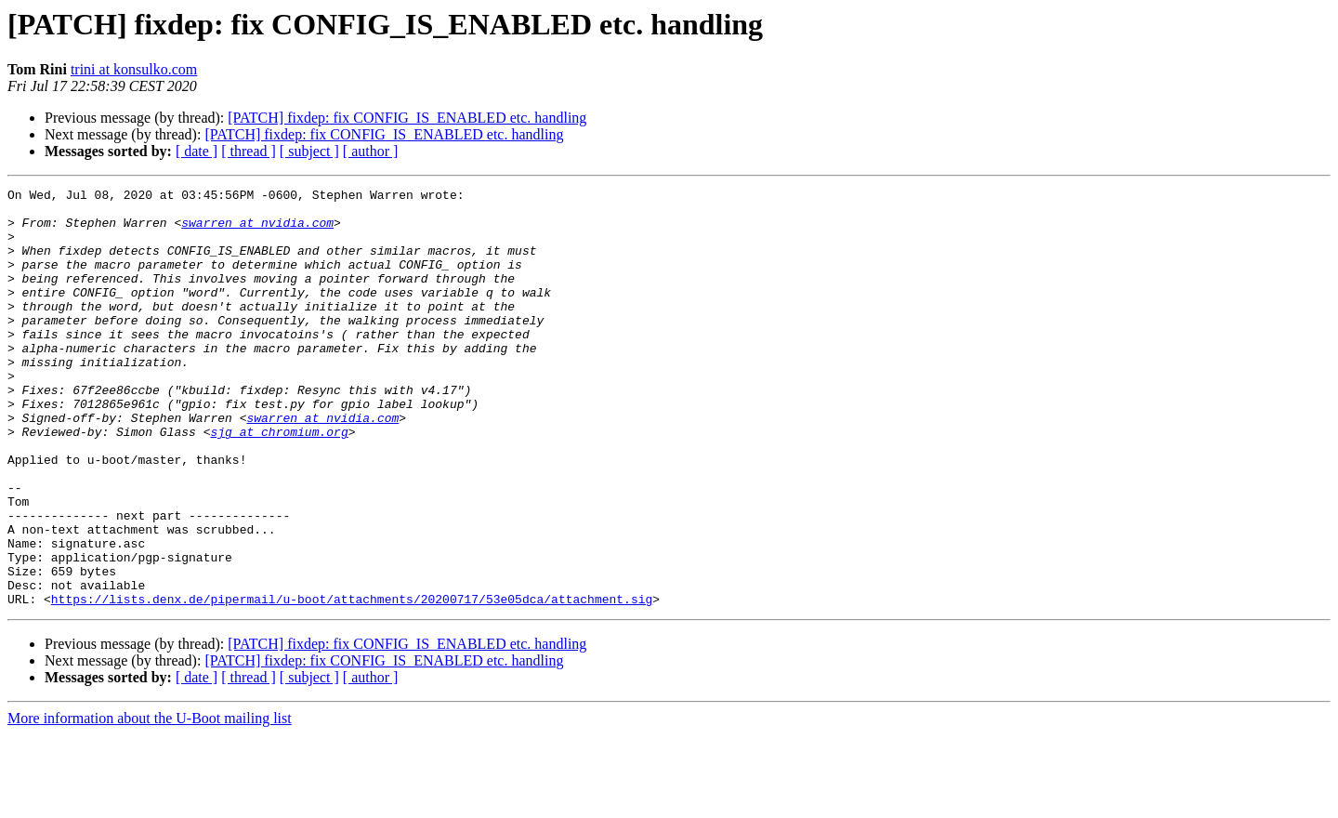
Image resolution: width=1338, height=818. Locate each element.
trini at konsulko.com (134, 69)
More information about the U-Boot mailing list (149, 802)
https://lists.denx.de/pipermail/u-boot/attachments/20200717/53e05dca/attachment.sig (351, 682)
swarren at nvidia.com (257, 230)
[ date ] (196, 151)
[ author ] (371, 151)
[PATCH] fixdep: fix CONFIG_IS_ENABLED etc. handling (407, 117)
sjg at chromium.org (279, 481)
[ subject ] (309, 151)
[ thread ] (248, 151)
